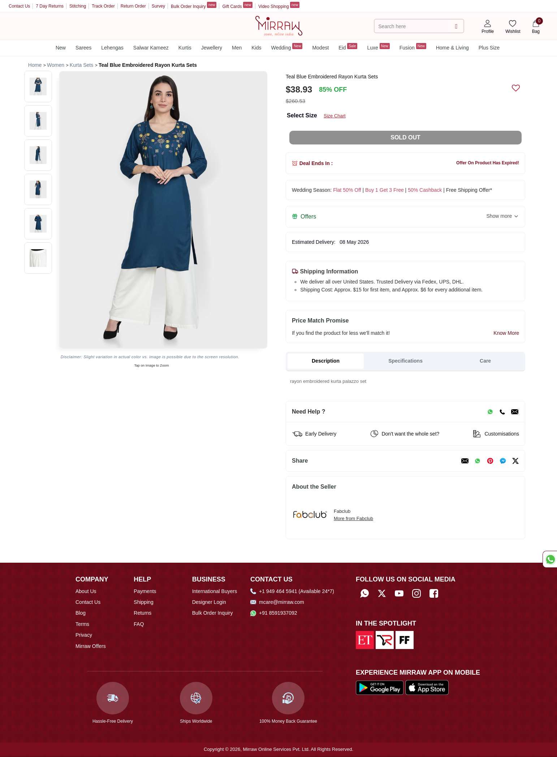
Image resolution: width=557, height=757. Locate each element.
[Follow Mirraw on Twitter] (382, 593)
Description (326, 361)
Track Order (103, 6)
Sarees (83, 48)
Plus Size (489, 48)
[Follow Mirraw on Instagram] (416, 593)
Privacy (83, 635)
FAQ (139, 624)
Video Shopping (278, 5)
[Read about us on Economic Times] (365, 639)
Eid (347, 47)
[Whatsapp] (364, 593)
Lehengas (112, 48)
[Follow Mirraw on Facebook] (434, 593)
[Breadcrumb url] (35, 65)
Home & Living (452, 48)
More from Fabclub (353, 518)
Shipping (144, 602)
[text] (412, 26)
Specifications (405, 361)
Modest (320, 48)
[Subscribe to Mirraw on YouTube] (399, 593)
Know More (506, 333)
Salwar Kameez (151, 48)
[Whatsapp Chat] (550, 559)
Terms (82, 624)
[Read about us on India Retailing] (385, 639)
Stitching (77, 6)
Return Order (133, 6)
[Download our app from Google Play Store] (379, 687)
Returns (142, 613)
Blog (80, 613)
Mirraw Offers (90, 646)
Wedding (286, 47)
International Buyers (214, 591)
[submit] (456, 26)
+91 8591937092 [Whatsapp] (273, 613)
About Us (85, 591)
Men (237, 48)
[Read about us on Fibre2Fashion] (405, 639)
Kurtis (184, 48)
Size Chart (335, 115)
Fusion (413, 47)
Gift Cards (237, 5)
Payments (145, 591)
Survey (158, 6)
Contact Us (19, 6)
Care (485, 361)
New (61, 48)
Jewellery (211, 48)
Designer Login (209, 602)
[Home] (278, 25)
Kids (256, 48)
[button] (38, 86)
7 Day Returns (50, 6)
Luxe (378, 47)
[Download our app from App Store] (427, 687)
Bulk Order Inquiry (193, 5)
